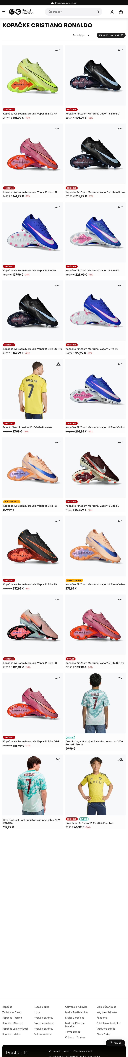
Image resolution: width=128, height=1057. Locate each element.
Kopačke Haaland (12, 1017)
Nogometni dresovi (107, 1012)
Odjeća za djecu (43, 1034)
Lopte (37, 1012)
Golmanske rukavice (76, 1006)
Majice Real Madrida (76, 1012)
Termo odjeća (72, 1031)
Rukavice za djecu (43, 1023)
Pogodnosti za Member (64, 3)
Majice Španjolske (106, 1006)
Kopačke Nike (41, 1006)
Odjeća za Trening (75, 1037)
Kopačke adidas (11, 1034)
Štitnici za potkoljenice (108, 1023)
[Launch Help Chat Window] (115, 1043)
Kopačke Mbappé (12, 1023)
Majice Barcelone (74, 1017)
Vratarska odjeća (106, 1028)
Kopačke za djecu (43, 1017)
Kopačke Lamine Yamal (15, 1028)
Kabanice (102, 1017)
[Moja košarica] (121, 12)
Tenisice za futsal (11, 1012)
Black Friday (103, 1034)
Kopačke (7, 1006)
